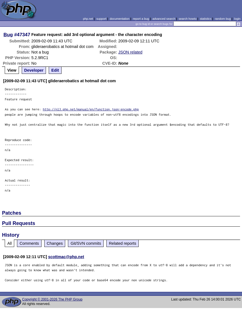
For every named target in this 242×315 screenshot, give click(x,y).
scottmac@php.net (66, 257)
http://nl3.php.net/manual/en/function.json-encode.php (91, 109)
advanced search (163, 18)
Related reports (122, 243)
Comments (29, 243)
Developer (34, 70)
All (9, 243)
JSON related (130, 52)
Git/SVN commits (85, 243)
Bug (8, 34)
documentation (119, 18)
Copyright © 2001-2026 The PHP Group (52, 299)
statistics (205, 18)
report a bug (141, 18)
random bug (223, 18)
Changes (55, 243)
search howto (187, 18)
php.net (88, 18)
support (101, 18)
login (237, 18)
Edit (55, 70)
